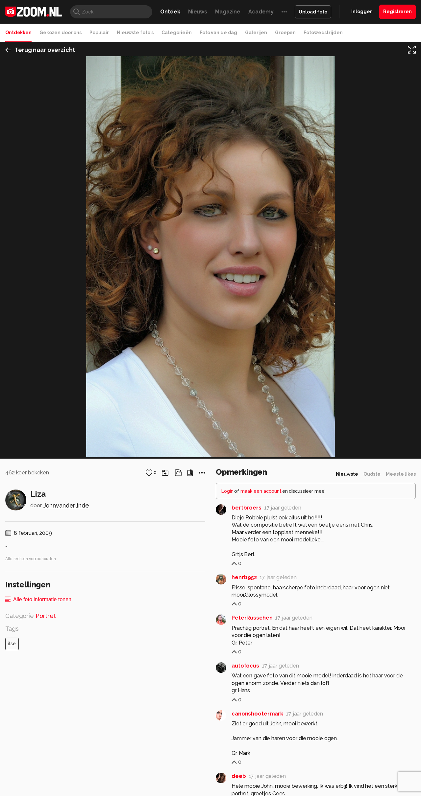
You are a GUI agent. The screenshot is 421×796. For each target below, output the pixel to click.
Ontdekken (18, 32)
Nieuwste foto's (135, 32)
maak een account (261, 719)
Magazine (227, 12)
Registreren (397, 11)
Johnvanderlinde (66, 733)
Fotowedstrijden (323, 32)
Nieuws (197, 12)
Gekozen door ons (60, 32)
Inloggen (362, 11)
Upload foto (313, 11)
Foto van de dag (218, 32)
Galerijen (256, 32)
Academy (261, 12)
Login (227, 719)
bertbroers (246, 736)
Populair (99, 32)
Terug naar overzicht (40, 50)
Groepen (285, 32)
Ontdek (170, 12)
